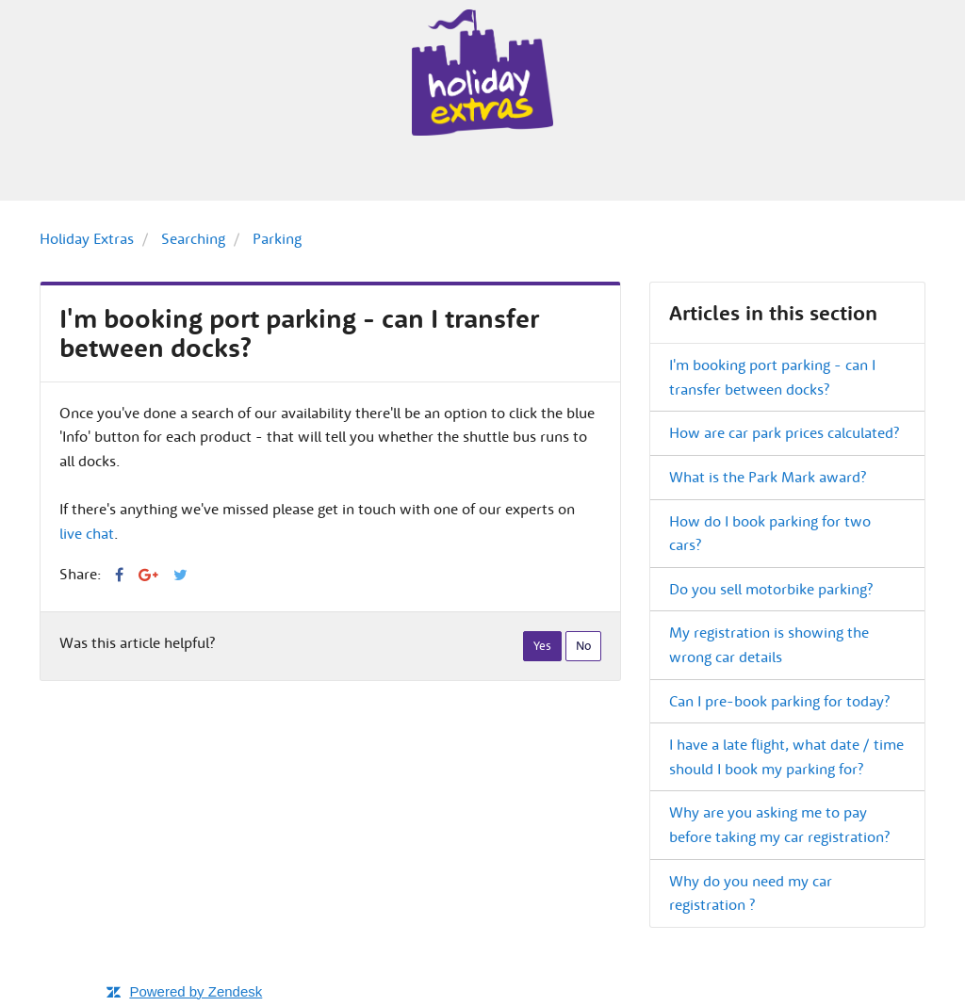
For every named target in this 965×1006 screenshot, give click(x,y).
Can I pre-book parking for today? (779, 700)
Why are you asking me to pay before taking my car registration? (779, 824)
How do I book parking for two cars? (770, 533)
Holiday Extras (87, 238)
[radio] (542, 646)
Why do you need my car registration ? (750, 893)
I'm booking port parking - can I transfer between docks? (772, 376)
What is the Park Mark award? (767, 476)
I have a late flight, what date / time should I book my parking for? (786, 756)
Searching (193, 238)
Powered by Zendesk (195, 991)
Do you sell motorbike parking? (771, 588)
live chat (86, 533)
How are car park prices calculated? (784, 432)
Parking (277, 238)
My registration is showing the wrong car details (769, 644)
